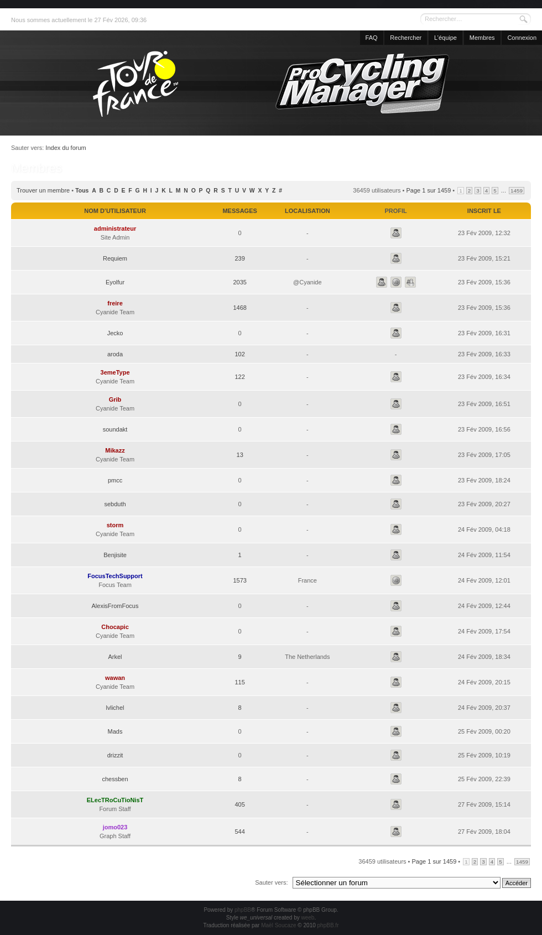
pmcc (115, 480)
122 (239, 376)
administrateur (115, 228)
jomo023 (115, 827)
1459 (516, 191)
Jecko (115, 333)
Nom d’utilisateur (115, 210)
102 (239, 354)
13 (240, 454)
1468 (239, 307)
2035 (239, 282)
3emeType (115, 372)
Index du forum (65, 147)
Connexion (521, 37)
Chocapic (115, 627)
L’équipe (445, 37)
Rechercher (405, 37)
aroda (115, 354)
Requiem (115, 258)
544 (239, 831)
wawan (115, 677)
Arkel (115, 656)
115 (239, 682)
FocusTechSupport (114, 576)
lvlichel (115, 707)
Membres (482, 37)
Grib (115, 399)
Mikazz (114, 450)
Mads (115, 731)
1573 (239, 580)
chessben (115, 779)
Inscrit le (484, 210)
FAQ (372, 37)
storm (115, 525)
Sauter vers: (271, 882)
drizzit (115, 755)
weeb (307, 918)
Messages (239, 210)
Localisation (307, 210)
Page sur (428, 190)
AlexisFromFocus (115, 605)
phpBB (242, 910)
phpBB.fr (328, 925)
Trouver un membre (43, 190)
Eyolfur (115, 282)
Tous (81, 191)
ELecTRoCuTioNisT (115, 800)
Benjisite (115, 555)
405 (239, 804)
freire (115, 303)
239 (239, 258)
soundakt (115, 429)
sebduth (115, 504)
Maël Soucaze (278, 925)
